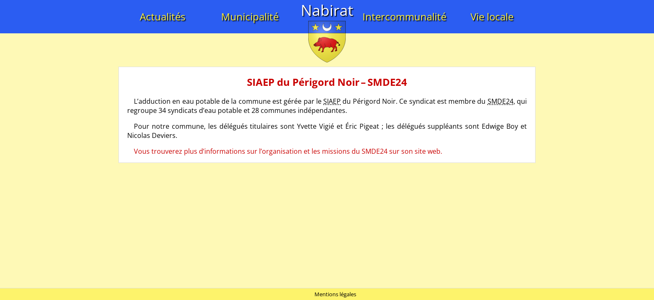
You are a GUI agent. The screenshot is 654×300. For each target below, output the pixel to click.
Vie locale (491, 16)
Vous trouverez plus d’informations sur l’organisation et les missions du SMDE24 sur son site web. (288, 151)
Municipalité (250, 16)
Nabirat (327, 10)
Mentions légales (335, 294)
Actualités (162, 16)
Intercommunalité (404, 16)
